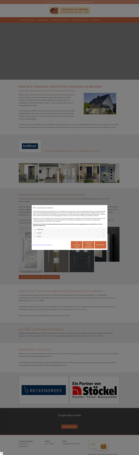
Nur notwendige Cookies (64, 245)
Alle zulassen (98, 245)
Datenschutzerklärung (39, 245)
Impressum (49, 245)
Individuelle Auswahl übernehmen (81, 245)
